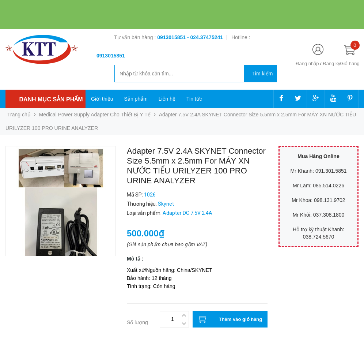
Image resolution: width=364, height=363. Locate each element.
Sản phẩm (136, 99)
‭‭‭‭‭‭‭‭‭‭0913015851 (110, 56)
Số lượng (137, 322)
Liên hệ (167, 99)
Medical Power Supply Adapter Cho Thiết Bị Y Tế (95, 114)
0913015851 (172, 37)
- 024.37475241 (205, 37)
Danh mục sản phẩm (51, 99)
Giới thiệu (102, 99)
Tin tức (194, 99)
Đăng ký (331, 63)
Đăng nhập (307, 63)
